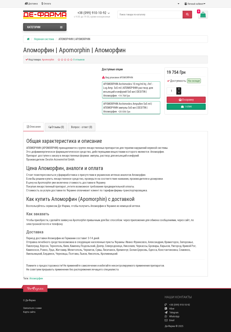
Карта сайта (29, 312)
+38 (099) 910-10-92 (91, 12)
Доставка (31, 3)
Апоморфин (36, 278)
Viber (169, 308)
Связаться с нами (32, 308)
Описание (33, 126)
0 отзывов (79, 59)
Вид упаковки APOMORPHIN (117, 77)
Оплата (46, 3)
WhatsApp (172, 316)
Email (169, 320)
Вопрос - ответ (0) (81, 127)
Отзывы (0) (56, 127)
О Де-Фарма (29, 300)
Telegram (171, 312)
